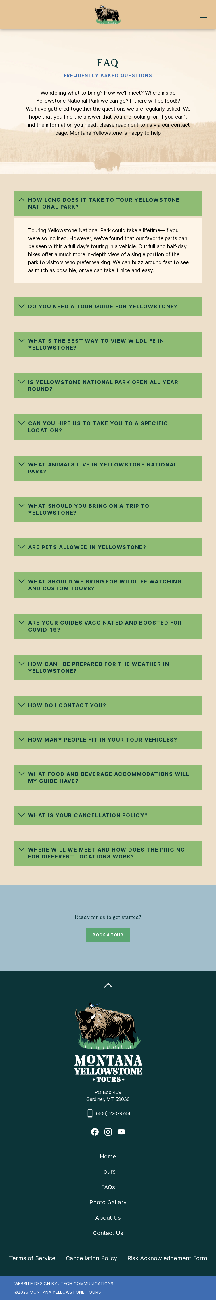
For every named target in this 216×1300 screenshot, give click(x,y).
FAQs (108, 1187)
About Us (108, 1217)
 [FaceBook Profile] (95, 1132)
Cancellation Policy (91, 1258)
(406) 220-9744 (113, 1113)
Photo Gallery (108, 1202)
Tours (108, 1171)
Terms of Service (32, 1258)
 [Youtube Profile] (121, 1132)
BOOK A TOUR (108, 934)
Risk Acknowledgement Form (167, 1258)
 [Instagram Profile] (108, 1132)
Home (108, 1156)
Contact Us (108, 1233)
